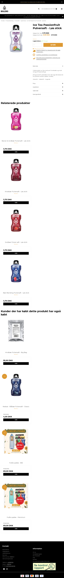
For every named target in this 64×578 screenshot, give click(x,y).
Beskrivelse (35, 66)
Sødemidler (35, 90)
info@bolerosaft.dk (10, 566)
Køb (16, 152)
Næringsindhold (37, 94)
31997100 (9, 564)
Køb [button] (53, 45)
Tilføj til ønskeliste (39, 49)
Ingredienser (36, 87)
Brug (34, 83)
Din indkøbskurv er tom (49, 9)
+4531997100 (10, 562)
